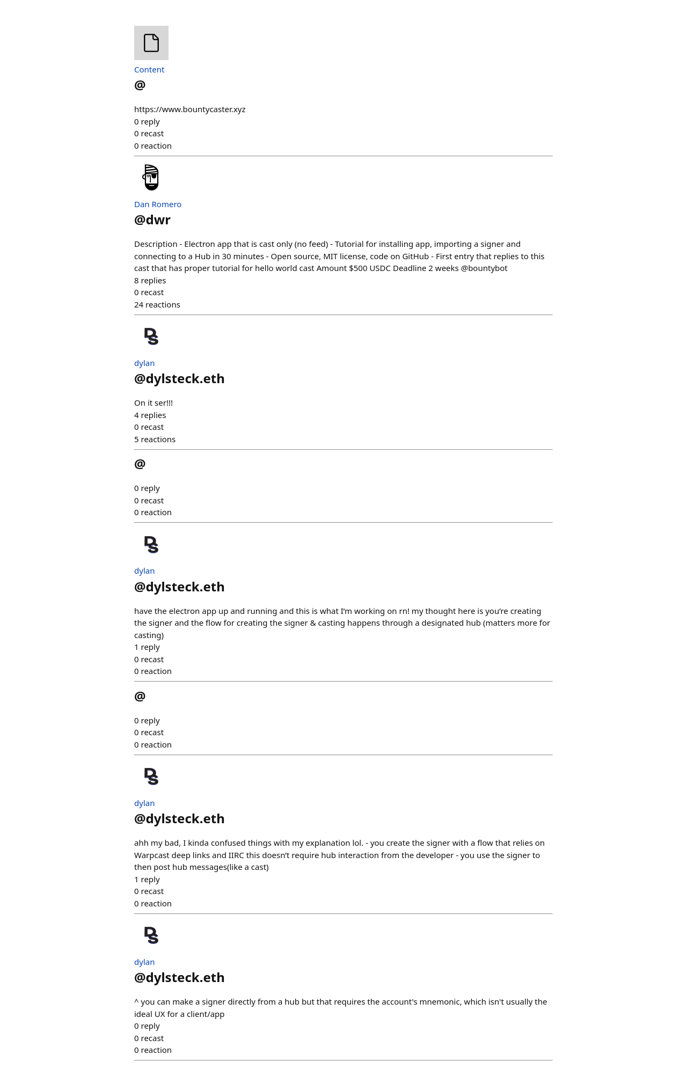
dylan (144, 362)
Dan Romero (157, 204)
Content (149, 69)
